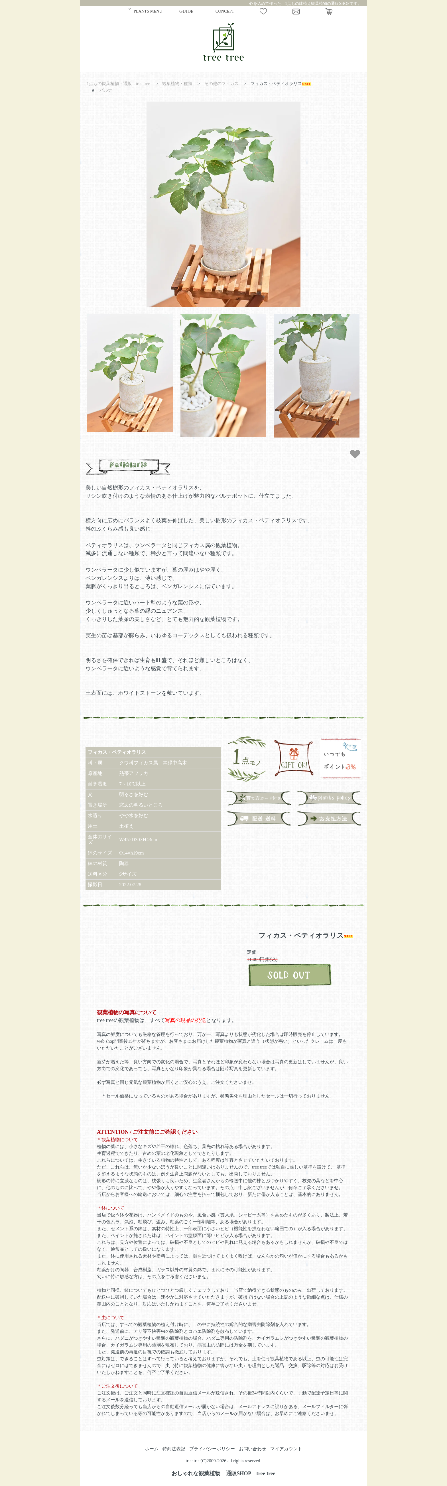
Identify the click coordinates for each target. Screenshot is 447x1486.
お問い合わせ (252, 1448)
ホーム (152, 1448)
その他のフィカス (221, 83)
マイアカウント (286, 1448)
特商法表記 (173, 1448)
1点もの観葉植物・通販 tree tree (118, 83)
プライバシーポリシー (212, 1448)
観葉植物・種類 (177, 83)
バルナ (105, 90)
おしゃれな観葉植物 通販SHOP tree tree (223, 1473)
